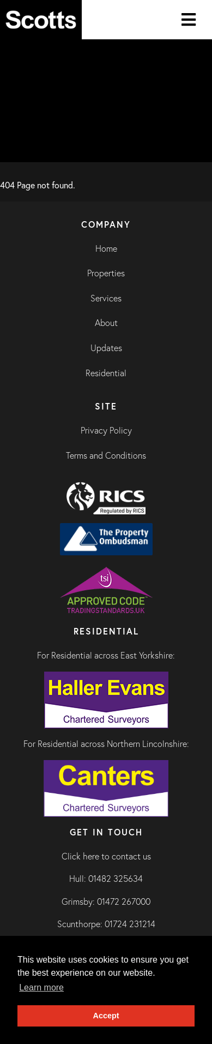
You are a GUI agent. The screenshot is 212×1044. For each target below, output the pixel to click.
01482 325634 (115, 878)
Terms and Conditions (106, 455)
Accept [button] (106, 1015)
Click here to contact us (106, 856)
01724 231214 (130, 923)
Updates (106, 347)
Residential (106, 372)
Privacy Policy (106, 430)
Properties (106, 273)
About (106, 322)
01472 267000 (123, 901)
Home (106, 248)
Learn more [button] (41, 987)
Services (106, 298)
